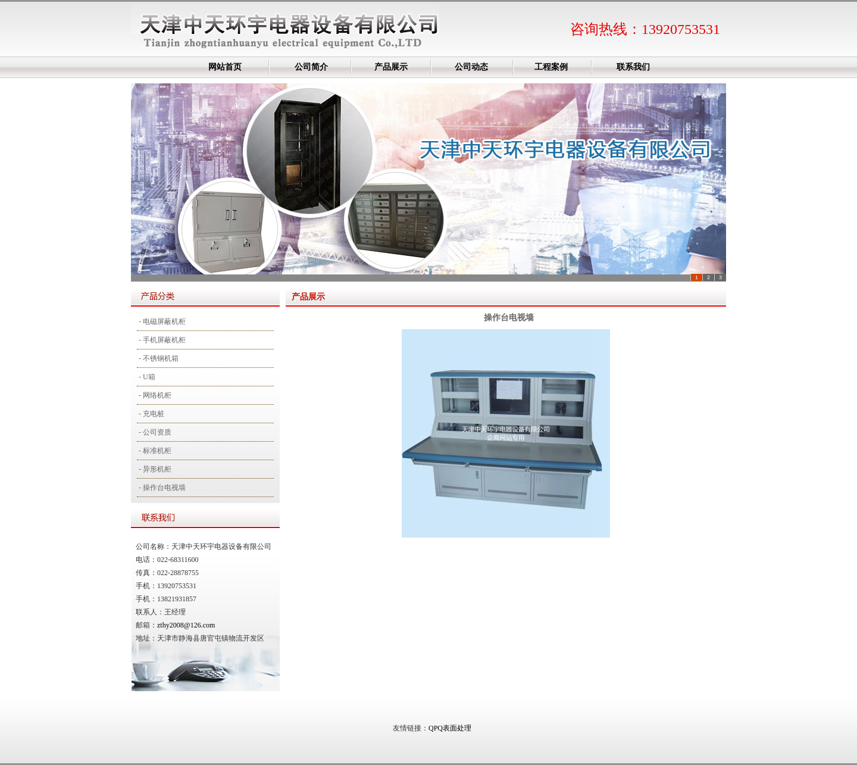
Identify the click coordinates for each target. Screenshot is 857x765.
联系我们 (633, 67)
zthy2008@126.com (186, 625)
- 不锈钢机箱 (158, 358)
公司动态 (471, 67)
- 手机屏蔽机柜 (161, 340)
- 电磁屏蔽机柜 (161, 321)
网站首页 (225, 67)
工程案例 (551, 67)
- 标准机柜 (154, 450)
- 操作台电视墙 (161, 487)
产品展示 (391, 67)
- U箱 (146, 377)
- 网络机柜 (154, 395)
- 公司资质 (154, 432)
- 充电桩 (150, 414)
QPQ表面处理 (449, 728)
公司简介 (311, 67)
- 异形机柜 (154, 469)
